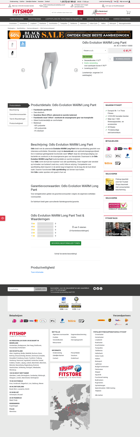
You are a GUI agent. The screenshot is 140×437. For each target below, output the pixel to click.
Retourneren (57, 343)
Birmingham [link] (25, 375)
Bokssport (98, 361)
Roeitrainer (98, 343)
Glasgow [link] (12, 378)
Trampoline (99, 348)
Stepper (97, 372)
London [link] (18, 378)
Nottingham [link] (35, 378)
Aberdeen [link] (12, 375)
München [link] (43, 363)
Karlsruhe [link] (34, 360)
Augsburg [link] (16, 353)
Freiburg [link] (39, 358)
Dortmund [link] (35, 356)
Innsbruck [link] (16, 383)
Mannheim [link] (35, 363)
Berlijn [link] (23, 353)
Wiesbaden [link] (36, 367)
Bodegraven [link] (22, 345)
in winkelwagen (123, 60)
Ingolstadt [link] (27, 360)
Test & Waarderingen (17, 120)
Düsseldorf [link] (13, 358)
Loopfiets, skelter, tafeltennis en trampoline (64, 20)
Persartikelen (75, 353)
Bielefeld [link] (28, 353)
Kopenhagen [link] (13, 406)
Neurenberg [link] (20, 365)
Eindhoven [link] (37, 345)
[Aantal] (111, 60)
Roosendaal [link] (13, 348)
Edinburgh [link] (41, 375)
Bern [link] (15, 389)
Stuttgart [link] (29, 367)
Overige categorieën (121, 20)
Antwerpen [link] (13, 395)
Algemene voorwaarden (61, 334)
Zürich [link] (27, 389)
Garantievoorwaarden (18, 115)
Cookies (55, 337)
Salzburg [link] (35, 383)
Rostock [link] (36, 365)
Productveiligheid (16, 124)
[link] (108, 150)
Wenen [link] (41, 383)
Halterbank (99, 353)
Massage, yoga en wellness (98, 20)
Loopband (98, 340)
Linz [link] (30, 383)
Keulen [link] (18, 363)
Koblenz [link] (12, 363)
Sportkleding (21, 29)
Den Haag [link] (30, 345)
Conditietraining (17, 20)
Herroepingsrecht (77, 340)
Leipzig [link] (23, 363)
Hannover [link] (20, 360)
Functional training (101, 377)
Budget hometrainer (102, 367)
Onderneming (14, 1)
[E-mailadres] (21, 289)
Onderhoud (75, 358)
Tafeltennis (98, 351)
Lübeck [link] (28, 363)
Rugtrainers (99, 383)
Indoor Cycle (99, 356)
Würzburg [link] (12, 370)
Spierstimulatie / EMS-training (105, 388)
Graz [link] (11, 383)
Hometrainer (99, 337)
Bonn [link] (40, 353)
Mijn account (125, 1)
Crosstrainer (99, 334)
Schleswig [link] (22, 367)
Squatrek (98, 375)
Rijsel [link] (11, 400)
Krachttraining (34, 20)
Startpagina (11, 29)
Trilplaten (98, 391)
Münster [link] (12, 365)
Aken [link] (11, 353)
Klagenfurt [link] (24, 383)
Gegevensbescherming (78, 334)
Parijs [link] (15, 400)
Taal (116, 1)
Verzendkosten (58, 340)
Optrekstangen (100, 385)
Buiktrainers (99, 380)
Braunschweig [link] (20, 356)
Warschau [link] (12, 411)
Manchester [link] (26, 378)
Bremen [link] (28, 356)
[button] (23, 71)
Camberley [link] (33, 375)
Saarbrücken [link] (13, 367)
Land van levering (105, 1)
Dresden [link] (42, 356)
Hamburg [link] (12, 360)
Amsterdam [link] (13, 345)
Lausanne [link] (21, 389)
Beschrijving (14, 111)
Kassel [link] (41, 360)
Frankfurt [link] (32, 358)
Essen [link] (26, 358)
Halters (97, 359)
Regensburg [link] (28, 365)
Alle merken (99, 395)
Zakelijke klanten (31, 1)
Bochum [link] (35, 353)
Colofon (22, 1)
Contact (47, 1)
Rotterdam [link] (21, 348)
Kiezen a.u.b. (89, 52)
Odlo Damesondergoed (47, 29)
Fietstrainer (99, 369)
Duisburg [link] (20, 358)
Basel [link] (11, 389)
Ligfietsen (98, 364)
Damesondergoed (32, 29)
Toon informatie (37, 273)
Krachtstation (99, 345)
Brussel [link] (20, 395)
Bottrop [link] (12, 356)
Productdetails (15, 106)
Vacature (40, 1)
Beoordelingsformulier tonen (66, 244)
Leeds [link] (19, 375)
